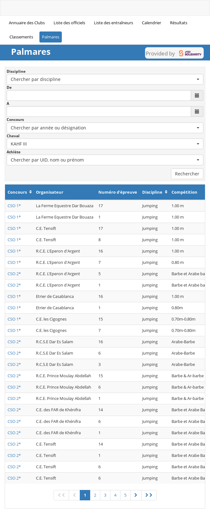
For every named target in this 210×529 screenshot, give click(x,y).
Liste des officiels (69, 23)
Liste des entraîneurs (113, 23)
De (9, 87)
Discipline (16, 71)
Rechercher (187, 174)
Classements (21, 37)
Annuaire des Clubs (27, 23)
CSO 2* (14, 273)
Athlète (13, 152)
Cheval (13, 136)
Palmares (50, 37)
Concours (15, 119)
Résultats (178, 23)
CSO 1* (14, 205)
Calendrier (151, 23)
